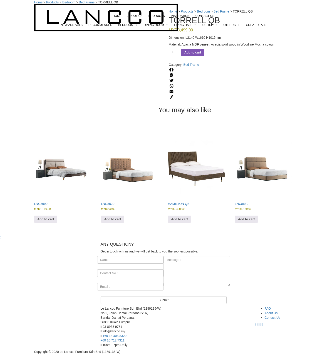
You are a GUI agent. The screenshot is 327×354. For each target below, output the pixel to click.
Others (231, 25)
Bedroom (128, 25)
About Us (134, 16)
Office (210, 25)
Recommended (100, 25)
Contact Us (204, 16)
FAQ (268, 308)
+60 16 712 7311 (113, 340)
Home (117, 16)
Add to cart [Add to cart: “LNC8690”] (45, 219)
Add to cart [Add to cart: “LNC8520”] (112, 219)
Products (156, 16)
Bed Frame (191, 64)
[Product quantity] (174, 52)
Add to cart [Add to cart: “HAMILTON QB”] (179, 219)
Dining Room (156, 25)
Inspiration (180, 16)
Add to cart (192, 52)
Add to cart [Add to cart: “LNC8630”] (246, 219)
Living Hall (185, 25)
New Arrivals (72, 25)
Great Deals (256, 25)
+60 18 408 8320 (115, 336)
